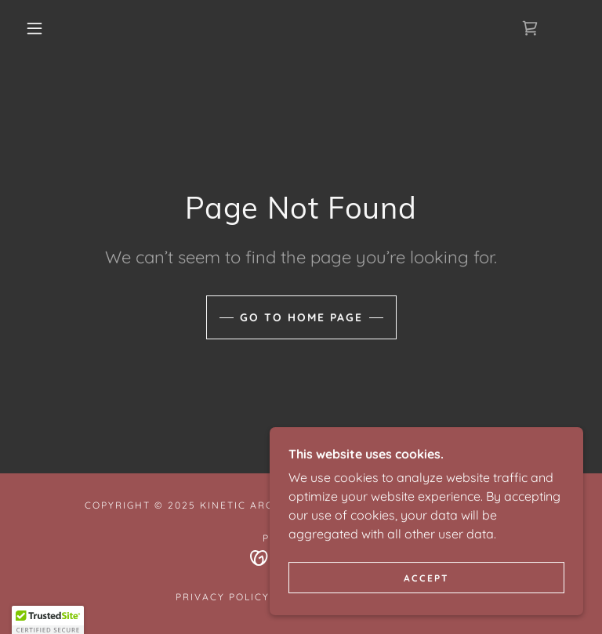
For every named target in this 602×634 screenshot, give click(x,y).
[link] (530, 28)
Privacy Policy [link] (223, 597)
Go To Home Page (301, 317)
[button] (34, 28)
